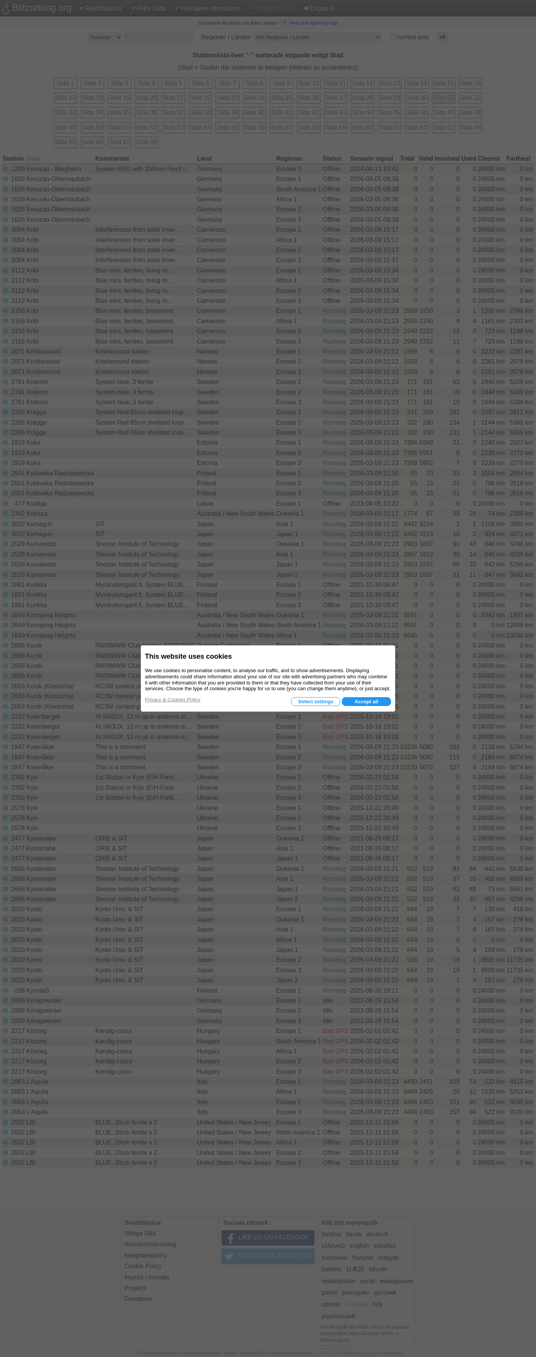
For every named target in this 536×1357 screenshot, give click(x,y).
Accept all (366, 701)
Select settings (315, 701)
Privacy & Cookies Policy (172, 700)
